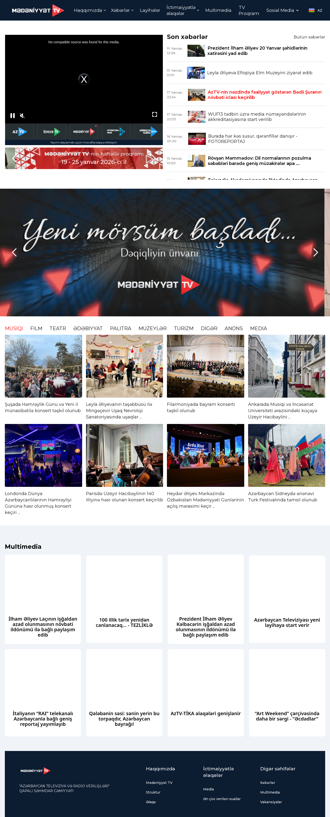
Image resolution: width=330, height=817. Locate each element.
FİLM (36, 328)
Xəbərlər (267, 782)
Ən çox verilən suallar (222, 799)
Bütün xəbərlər (309, 37)
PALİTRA (120, 328)
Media (208, 789)
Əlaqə (151, 802)
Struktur (153, 792)
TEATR (58, 328)
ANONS (234, 328)
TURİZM (184, 328)
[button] (90, 10)
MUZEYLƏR (152, 328)
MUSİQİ (14, 328)
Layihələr (150, 10)
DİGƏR (209, 328)
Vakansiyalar (271, 802)
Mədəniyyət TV (159, 782)
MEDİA (258, 328)
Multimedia (218, 10)
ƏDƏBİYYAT (88, 328)
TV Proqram (249, 10)
